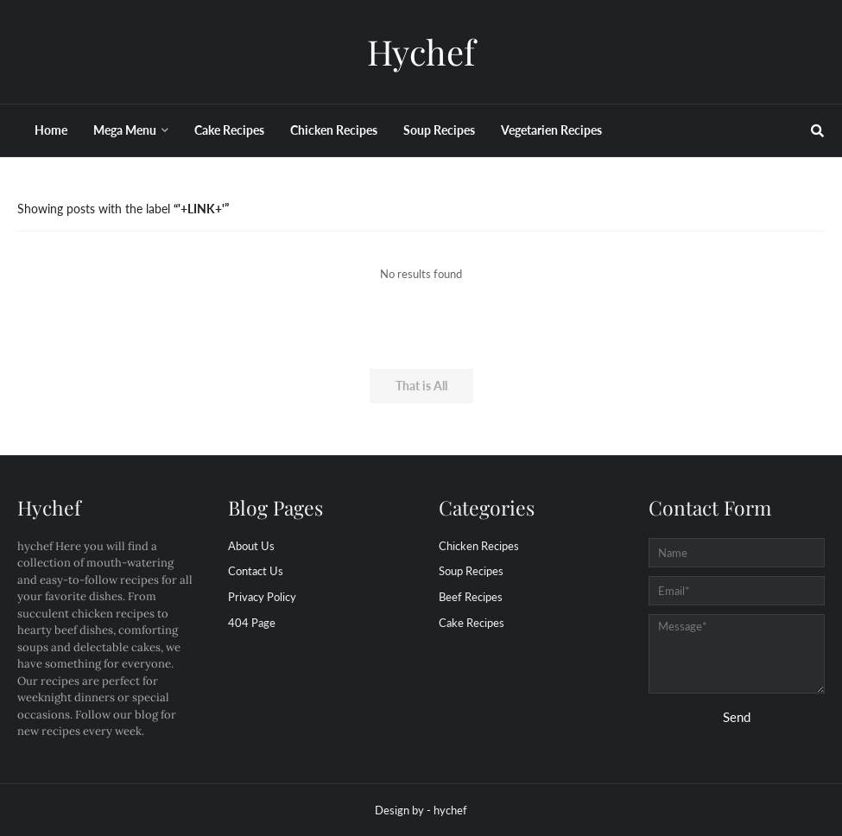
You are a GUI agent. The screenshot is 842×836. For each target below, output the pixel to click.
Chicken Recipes (479, 546)
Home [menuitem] (51, 130)
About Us (251, 546)
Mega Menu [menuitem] (124, 130)
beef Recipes (471, 597)
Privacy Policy (262, 597)
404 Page (251, 623)
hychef (450, 810)
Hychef (421, 51)
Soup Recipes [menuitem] (439, 130)
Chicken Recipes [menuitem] (333, 130)
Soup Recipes (471, 571)
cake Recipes (471, 623)
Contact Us (255, 571)
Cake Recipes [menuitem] (229, 130)
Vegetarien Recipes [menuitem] (551, 130)
